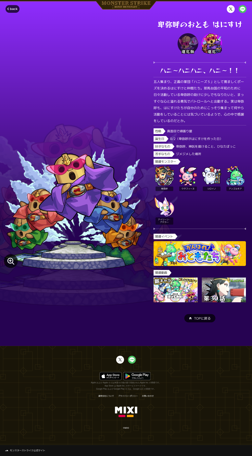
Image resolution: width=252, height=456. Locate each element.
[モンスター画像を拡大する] (11, 261)
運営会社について (106, 396)
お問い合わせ (148, 396)
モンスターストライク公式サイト (27, 450)
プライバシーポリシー (128, 396)
